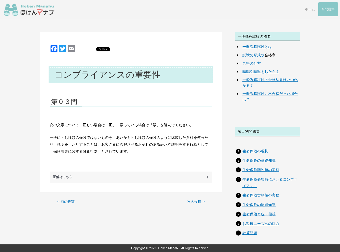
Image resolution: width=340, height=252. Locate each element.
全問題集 (328, 9)
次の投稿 (196, 201)
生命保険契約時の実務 (260, 170)
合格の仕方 (251, 63)
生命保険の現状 (255, 151)
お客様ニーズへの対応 (260, 223)
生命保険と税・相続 (259, 214)
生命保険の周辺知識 (259, 205)
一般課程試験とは (257, 46)
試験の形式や (253, 55)
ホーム (310, 9)
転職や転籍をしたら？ (260, 71)
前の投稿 (65, 201)
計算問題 (249, 233)
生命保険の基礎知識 (259, 160)
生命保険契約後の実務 (260, 195)
